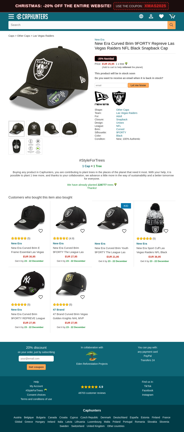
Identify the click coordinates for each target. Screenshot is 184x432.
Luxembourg (95, 421)
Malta (107, 421)
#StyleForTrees (36, 390)
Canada (52, 417)
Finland (156, 417)
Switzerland (77, 426)
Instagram (147, 394)
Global (18, 421)
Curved (120, 129)
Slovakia (152, 421)
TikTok (147, 386)
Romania (140, 421)
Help (36, 381)
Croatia (63, 417)
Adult (119, 116)
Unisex (120, 122)
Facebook (147, 390)
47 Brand (59, 309)
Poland (117, 421)
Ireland (51, 421)
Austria (18, 417)
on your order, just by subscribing (36, 350)
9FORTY (121, 132)
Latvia (69, 421)
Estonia (145, 417)
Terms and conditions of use (36, 399)
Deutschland (120, 417)
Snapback (121, 119)
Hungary (40, 421)
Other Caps (23, 35)
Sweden (64, 426)
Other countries (115, 426)
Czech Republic (89, 417)
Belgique (29, 417)
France (167, 417)
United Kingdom (96, 426)
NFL (118, 126)
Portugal (127, 421)
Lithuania (80, 421)
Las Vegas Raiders (43, 35)
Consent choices (36, 394)
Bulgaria (40, 417)
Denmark (106, 417)
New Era (99, 39)
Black (119, 135)
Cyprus (74, 417)
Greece (29, 421)
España (134, 417)
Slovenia (164, 421)
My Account (36, 386)
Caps (11, 35)
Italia (60, 421)
